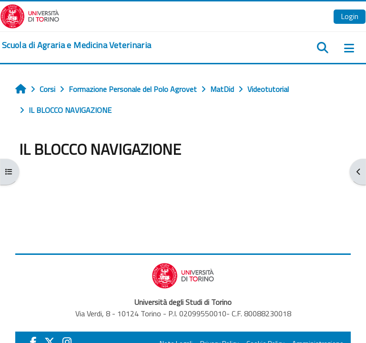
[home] (76, 45)
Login (349, 16)
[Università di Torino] (30, 15)
